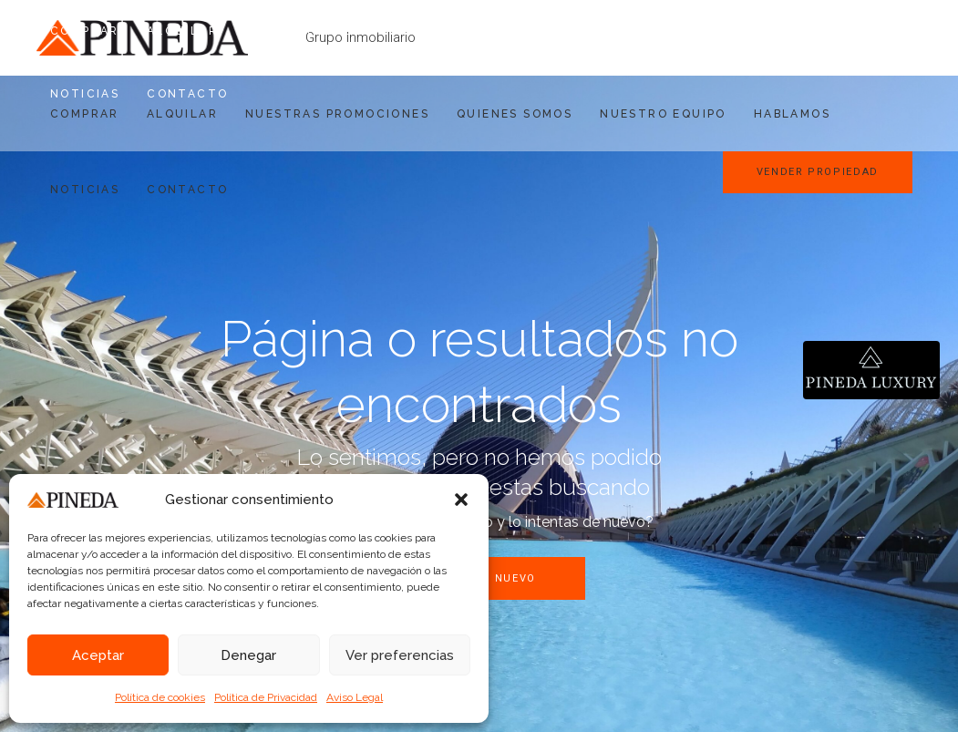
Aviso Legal (354, 697)
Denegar (248, 655)
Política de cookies (160, 697)
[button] (461, 499)
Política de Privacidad (265, 697)
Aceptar (98, 655)
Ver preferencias (399, 655)
